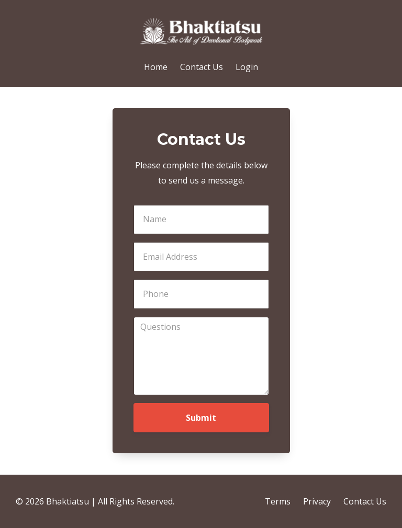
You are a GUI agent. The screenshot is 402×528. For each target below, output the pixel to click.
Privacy (317, 501)
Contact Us (201, 67)
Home (156, 67)
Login (247, 67)
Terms (278, 501)
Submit (201, 417)
